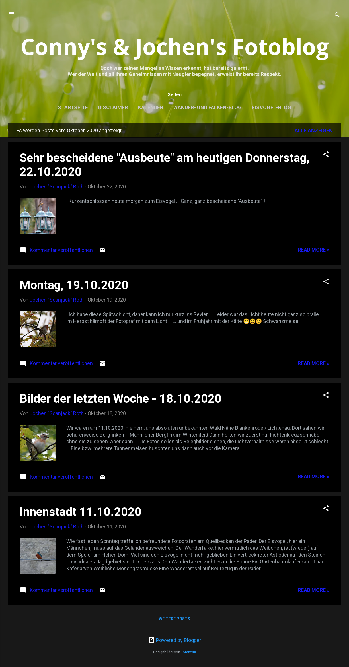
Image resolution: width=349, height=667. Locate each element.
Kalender (150, 107)
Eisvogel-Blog (271, 107)
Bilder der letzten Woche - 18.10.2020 (120, 398)
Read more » (313, 250)
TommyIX (188, 652)
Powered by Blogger (174, 640)
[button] (326, 155)
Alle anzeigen (314, 130)
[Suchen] (337, 15)
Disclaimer (113, 107)
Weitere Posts (174, 619)
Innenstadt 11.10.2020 (80, 512)
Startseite (73, 107)
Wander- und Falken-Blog (207, 107)
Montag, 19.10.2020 (74, 285)
